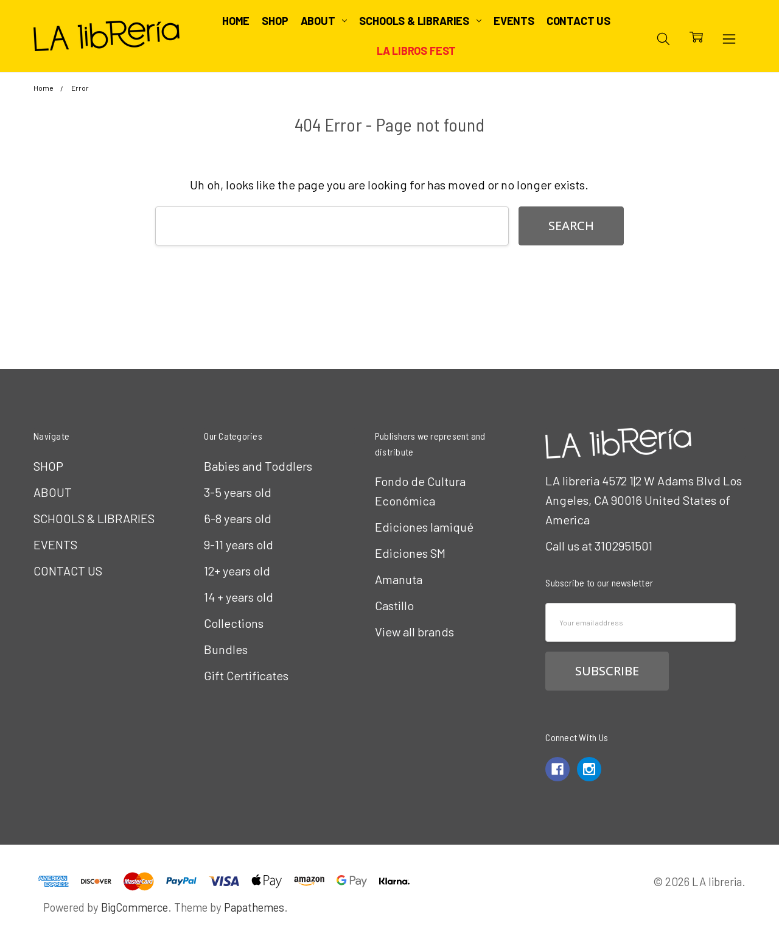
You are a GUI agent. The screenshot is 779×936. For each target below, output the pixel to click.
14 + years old (238, 596)
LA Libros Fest (416, 50)
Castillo (394, 605)
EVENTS (514, 20)
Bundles (226, 649)
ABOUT (324, 20)
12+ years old (237, 570)
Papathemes (254, 907)
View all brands (414, 631)
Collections (234, 623)
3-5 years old (237, 492)
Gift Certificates (246, 675)
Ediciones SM (410, 553)
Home (236, 20)
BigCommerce (134, 907)
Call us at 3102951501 (598, 545)
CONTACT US (578, 20)
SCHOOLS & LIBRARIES (420, 20)
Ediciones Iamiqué (424, 526)
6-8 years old (237, 518)
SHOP (275, 20)
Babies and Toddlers (258, 466)
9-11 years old (238, 544)
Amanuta (398, 579)
